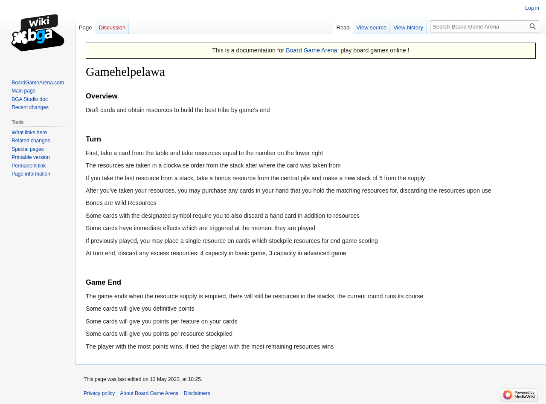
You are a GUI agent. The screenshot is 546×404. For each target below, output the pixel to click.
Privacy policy (99, 393)
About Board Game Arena (149, 393)
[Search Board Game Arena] (484, 26)
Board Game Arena (311, 50)
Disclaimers (197, 393)
